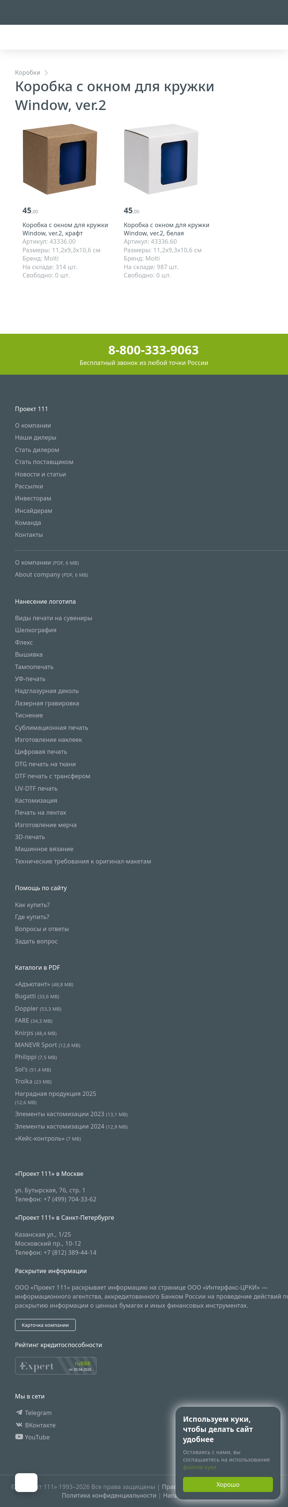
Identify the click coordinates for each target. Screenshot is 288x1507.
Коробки (27, 72)
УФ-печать (30, 679)
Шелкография (36, 630)
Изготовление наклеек (48, 739)
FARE (33, 1020)
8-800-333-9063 (144, 349)
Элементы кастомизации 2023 (71, 1114)
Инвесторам (33, 498)
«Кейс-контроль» (48, 1138)
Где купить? (32, 917)
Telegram (33, 1413)
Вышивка (29, 655)
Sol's (33, 1069)
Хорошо (228, 1484)
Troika (33, 1081)
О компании (33, 425)
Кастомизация (36, 800)
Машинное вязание (44, 849)
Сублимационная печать (51, 727)
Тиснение (29, 715)
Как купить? (32, 905)
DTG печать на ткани (45, 764)
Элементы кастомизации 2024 (71, 1126)
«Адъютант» (44, 984)
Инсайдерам (33, 510)
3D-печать (30, 837)
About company (51, 575)
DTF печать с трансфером (52, 776)
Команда (28, 522)
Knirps (36, 1033)
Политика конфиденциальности (109, 1495)
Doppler (38, 1008)
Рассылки (29, 486)
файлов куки (200, 1467)
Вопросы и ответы (42, 929)
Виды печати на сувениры (53, 618)
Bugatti (37, 996)
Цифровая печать (41, 752)
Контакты (29, 535)
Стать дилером (37, 450)
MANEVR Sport (47, 1045)
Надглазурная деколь (47, 691)
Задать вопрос (36, 941)
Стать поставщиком (44, 462)
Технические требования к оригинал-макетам (83, 861)
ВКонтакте (35, 1425)
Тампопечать (34, 667)
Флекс (24, 642)
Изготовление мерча (46, 825)
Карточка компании (45, 1325)
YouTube (32, 1437)
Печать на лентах (40, 813)
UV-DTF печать (36, 788)
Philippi (36, 1057)
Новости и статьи (40, 474)
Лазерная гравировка (47, 703)
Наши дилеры (36, 438)
